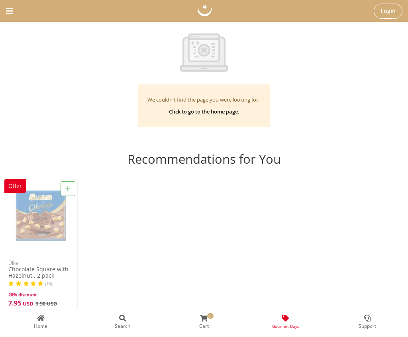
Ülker (14, 263)
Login (388, 11)
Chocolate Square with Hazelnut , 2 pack (38, 272)
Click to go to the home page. (204, 111)
